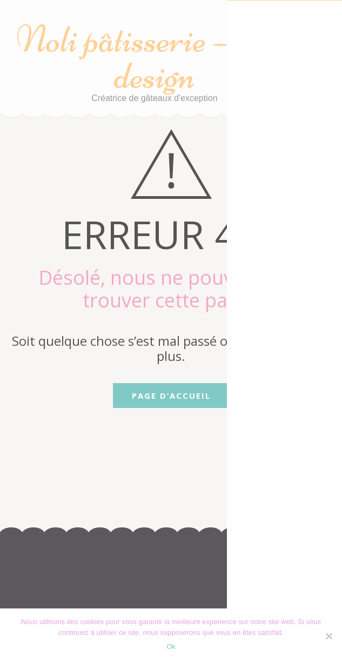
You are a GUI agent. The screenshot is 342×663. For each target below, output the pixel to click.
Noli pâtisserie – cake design (154, 57)
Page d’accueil (171, 395)
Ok (171, 646)
